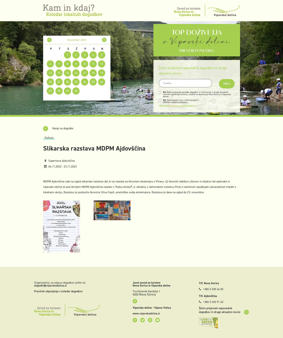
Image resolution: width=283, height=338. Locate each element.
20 (50, 82)
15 (67, 73)
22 (67, 82)
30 (76, 91)
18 (93, 73)
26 (101, 82)
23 (76, 82)
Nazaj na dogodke (58, 128)
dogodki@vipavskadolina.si (50, 285)
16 (76, 73)
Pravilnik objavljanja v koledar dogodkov (58, 291)
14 (59, 73)
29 (67, 91)
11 (93, 64)
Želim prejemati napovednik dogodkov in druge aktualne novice (224, 310)
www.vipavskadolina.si (146, 313)
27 (50, 91)
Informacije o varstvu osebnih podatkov (177, 105)
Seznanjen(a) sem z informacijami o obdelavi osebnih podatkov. (181, 101)
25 (93, 82)
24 (84, 82)
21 (59, 82)
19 (101, 73)
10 (84, 64)
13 (50, 73)
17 (84, 73)
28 (59, 91)
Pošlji (226, 83)
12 (101, 64)
